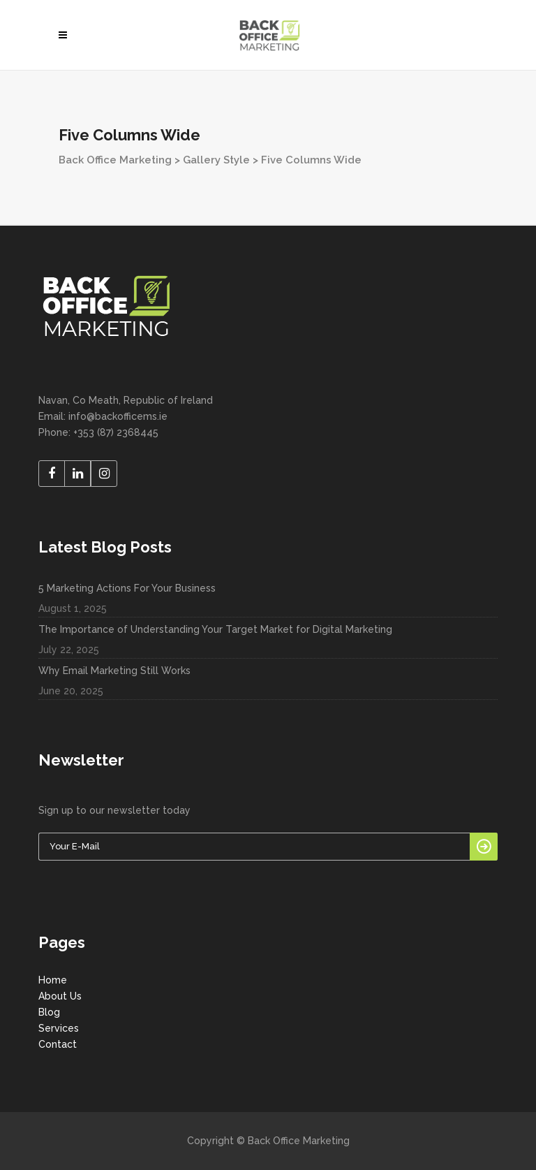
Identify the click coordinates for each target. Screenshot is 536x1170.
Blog (49, 1012)
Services (58, 1028)
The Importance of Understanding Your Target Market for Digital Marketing (215, 629)
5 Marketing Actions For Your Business (127, 588)
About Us (60, 996)
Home (52, 980)
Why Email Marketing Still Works (114, 670)
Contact (57, 1044)
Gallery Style (216, 160)
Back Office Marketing (115, 160)
